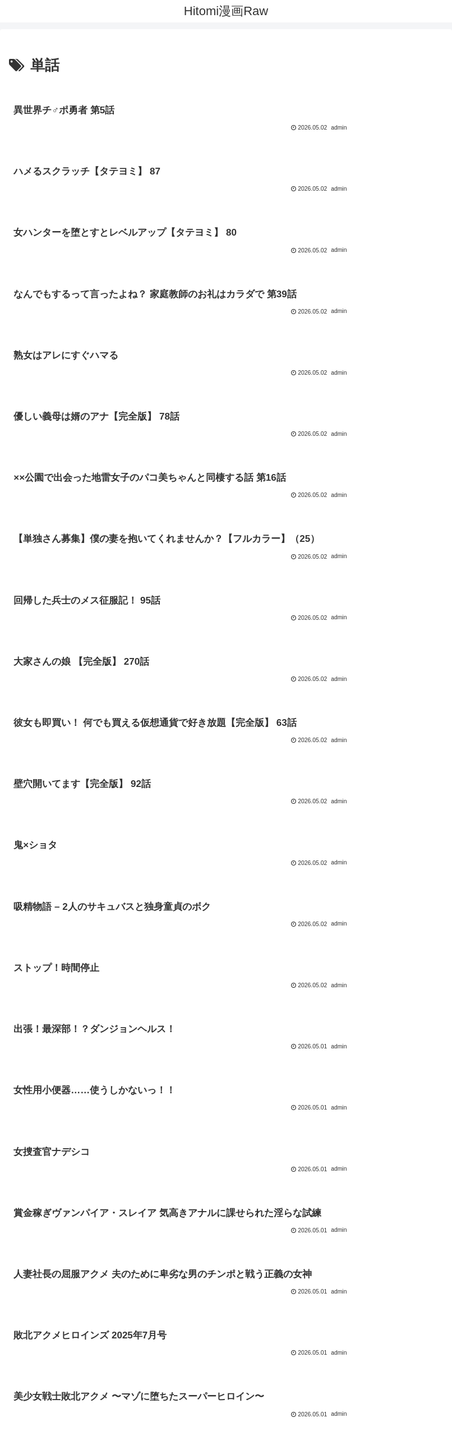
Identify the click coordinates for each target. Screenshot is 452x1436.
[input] (226, 1333)
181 (271, 1202)
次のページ (226, 1160)
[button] (431, 1333)
